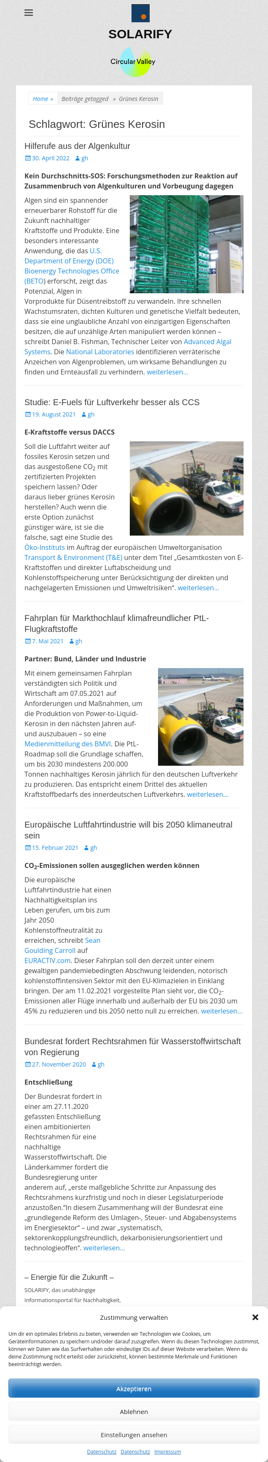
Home (43, 98)
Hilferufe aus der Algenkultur (77, 146)
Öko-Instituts (44, 547)
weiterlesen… (167, 372)
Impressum (167, 1451)
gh (84, 158)
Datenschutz (101, 1451)
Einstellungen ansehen (134, 1434)
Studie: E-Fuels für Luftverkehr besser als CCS (112, 402)
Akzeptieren (133, 1388)
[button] (255, 1317)
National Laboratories (100, 351)
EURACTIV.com (47, 960)
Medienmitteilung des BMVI (67, 743)
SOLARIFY (140, 34)
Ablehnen (134, 1411)
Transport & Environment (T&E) (73, 557)
